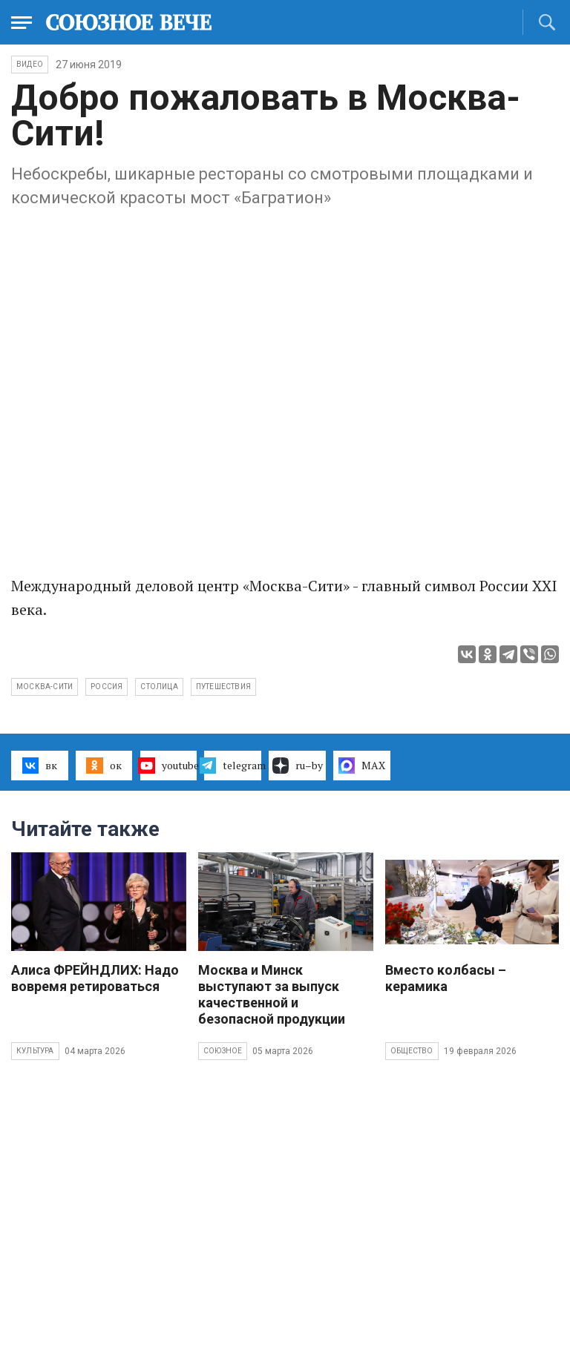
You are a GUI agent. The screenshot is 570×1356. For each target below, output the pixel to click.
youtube (168, 765)
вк (39, 765)
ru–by (297, 765)
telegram (232, 765)
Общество (411, 1051)
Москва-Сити (44, 686)
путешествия (223, 686)
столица (158, 686)
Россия (106, 686)
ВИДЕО (29, 64)
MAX (361, 765)
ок (103, 765)
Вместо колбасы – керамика (445, 978)
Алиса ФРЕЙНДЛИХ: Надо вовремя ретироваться (95, 978)
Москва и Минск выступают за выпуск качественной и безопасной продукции (271, 994)
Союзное (222, 1051)
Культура (35, 1051)
